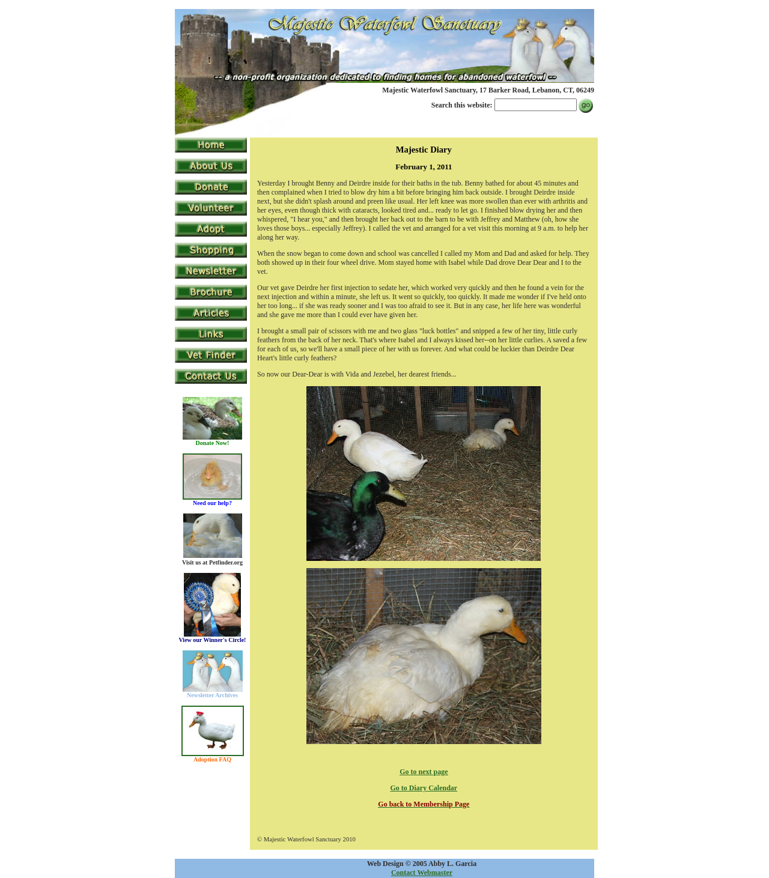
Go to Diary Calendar (424, 788)
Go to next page (424, 771)
